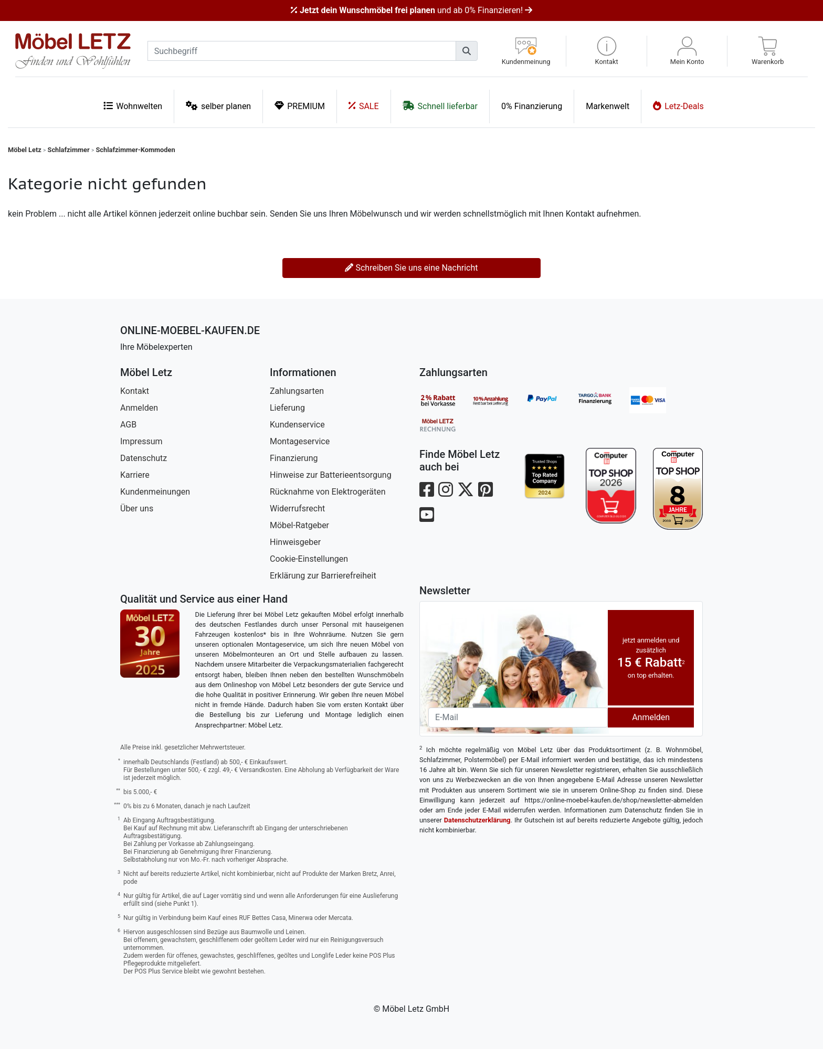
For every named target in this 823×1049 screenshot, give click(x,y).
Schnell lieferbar (440, 105)
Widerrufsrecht (297, 508)
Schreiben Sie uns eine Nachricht (411, 268)
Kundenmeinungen (155, 492)
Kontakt (134, 391)
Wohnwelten (132, 105)
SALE (364, 105)
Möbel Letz (24, 150)
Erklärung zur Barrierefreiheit (323, 576)
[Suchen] (467, 51)
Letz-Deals (678, 105)
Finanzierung (294, 458)
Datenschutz (143, 458)
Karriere (135, 475)
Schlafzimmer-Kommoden (135, 150)
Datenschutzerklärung (477, 820)
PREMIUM (300, 105)
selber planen (218, 105)
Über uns (136, 508)
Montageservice (300, 441)
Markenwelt (607, 106)
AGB (128, 425)
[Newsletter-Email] (518, 717)
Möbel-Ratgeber (299, 525)
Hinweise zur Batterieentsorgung (331, 475)
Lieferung (287, 408)
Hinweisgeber (295, 542)
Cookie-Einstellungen (309, 559)
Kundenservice (297, 425)
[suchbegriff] (301, 51)
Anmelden (139, 408)
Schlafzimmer (69, 150)
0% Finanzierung (531, 106)
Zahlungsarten (297, 391)
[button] (606, 51)
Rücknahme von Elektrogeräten (328, 492)
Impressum (141, 441)
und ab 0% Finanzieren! (411, 10)
